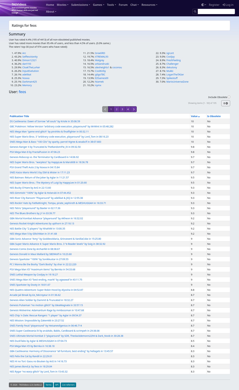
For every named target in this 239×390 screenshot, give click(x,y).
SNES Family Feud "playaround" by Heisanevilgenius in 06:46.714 (46, 325)
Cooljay (170, 56)
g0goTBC (100, 74)
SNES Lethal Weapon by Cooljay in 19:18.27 (34, 274)
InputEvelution (30, 71)
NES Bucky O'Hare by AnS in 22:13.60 (30, 187)
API (57, 384)
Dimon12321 (29, 60)
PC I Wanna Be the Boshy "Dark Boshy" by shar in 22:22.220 (43, 264)
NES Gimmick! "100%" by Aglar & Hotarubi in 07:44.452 (40, 192)
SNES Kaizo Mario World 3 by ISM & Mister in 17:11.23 (40, 172)
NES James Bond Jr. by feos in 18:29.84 (31, 366)
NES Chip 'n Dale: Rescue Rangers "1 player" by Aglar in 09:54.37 (45, 315)
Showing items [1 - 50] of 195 (202, 103)
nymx (98, 85)
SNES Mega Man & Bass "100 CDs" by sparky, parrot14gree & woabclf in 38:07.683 (55, 141)
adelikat (26, 74)
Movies (61, 5)
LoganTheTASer (175, 74)
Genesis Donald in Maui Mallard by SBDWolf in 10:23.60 (41, 254)
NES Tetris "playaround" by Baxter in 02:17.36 (35, 208)
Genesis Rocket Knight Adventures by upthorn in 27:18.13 (42, 223)
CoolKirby (100, 71)
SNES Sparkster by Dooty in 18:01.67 (30, 284)
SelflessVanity (30, 56)
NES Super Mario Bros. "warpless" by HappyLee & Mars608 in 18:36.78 (49, 162)
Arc (24, 53)
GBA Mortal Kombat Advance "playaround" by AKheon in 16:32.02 (46, 218)
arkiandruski (102, 63)
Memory (27, 85)
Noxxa (26, 78)
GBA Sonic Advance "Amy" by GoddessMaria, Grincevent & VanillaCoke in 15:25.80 (55, 238)
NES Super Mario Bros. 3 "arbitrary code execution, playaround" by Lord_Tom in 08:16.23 (59, 136)
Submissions (79, 5)
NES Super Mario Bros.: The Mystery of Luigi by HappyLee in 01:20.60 (48, 182)
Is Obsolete (214, 116)
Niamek (99, 81)
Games (97, 5)
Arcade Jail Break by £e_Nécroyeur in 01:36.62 (35, 295)
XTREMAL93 (101, 56)
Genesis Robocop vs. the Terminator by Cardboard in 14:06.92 (44, 157)
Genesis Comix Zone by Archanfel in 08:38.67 (35, 249)
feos (22, 91)
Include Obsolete (219, 97)
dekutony (171, 67)
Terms (49, 384)
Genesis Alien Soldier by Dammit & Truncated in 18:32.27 (41, 300)
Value (195, 116)
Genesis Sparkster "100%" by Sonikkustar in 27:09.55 (39, 259)
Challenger (172, 63)
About (50, 11)
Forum (123, 5)
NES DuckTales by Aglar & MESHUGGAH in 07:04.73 (38, 341)
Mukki (169, 71)
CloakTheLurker (31, 67)
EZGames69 (101, 78)
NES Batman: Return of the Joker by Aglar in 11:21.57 (39, 177)
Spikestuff (172, 78)
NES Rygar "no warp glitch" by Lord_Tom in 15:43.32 (39, 371)
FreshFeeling (173, 60)
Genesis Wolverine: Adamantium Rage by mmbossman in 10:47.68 (47, 310)
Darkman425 (29, 81)
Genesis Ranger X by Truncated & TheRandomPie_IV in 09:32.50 (45, 146)
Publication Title (19, 116)
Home (50, 5)
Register (214, 5)
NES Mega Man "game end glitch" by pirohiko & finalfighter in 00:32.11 (49, 131)
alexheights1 (102, 67)
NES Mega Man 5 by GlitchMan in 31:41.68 (33, 233)
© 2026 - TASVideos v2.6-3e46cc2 (26, 384)
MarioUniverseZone (177, 81)
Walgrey (99, 60)
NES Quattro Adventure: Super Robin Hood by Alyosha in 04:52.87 (46, 289)
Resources (148, 5)
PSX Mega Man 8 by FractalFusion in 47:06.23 (35, 152)
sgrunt (170, 53)
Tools (110, 5)
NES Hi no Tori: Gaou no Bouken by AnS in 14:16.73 (38, 361)
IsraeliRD (100, 53)
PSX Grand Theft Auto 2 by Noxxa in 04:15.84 (35, 167)
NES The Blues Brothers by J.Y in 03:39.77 (32, 213)
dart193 (26, 63)
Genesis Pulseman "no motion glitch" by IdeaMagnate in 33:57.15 (46, 305)
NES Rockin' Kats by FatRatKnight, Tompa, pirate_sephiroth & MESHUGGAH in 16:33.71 (58, 203)
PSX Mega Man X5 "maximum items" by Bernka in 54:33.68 (42, 269)
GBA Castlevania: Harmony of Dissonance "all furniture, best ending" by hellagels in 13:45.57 (61, 351)
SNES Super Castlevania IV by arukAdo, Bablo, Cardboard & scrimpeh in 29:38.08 (55, 330)
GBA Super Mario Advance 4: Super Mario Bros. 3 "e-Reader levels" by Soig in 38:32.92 (57, 243)
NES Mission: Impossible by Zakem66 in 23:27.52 (37, 320)
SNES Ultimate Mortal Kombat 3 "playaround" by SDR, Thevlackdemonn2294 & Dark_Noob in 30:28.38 (66, 335)
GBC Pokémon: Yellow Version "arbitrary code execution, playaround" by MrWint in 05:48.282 (62, 126)
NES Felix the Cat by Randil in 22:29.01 (31, 356)
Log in (228, 5)
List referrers (68, 384)
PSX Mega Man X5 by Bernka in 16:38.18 (32, 346)
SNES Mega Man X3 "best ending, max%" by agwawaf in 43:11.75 (46, 279)
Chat (133, 5)
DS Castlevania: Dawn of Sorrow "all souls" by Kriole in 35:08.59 (45, 121)
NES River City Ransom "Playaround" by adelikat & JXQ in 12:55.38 (46, 198)
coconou (117, 67)
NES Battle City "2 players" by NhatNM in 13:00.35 (37, 228)
